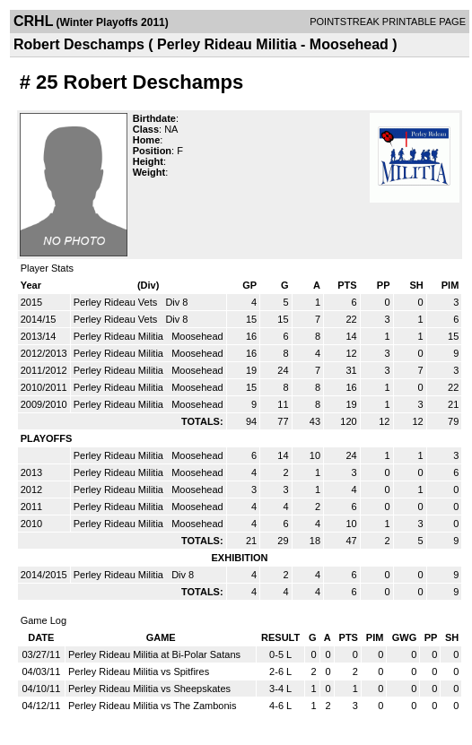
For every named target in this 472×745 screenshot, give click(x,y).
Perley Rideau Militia (120, 336)
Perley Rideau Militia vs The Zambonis (152, 705)
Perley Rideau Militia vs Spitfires (138, 671)
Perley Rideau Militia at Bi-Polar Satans (154, 654)
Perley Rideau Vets (117, 302)
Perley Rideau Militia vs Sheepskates (149, 688)
